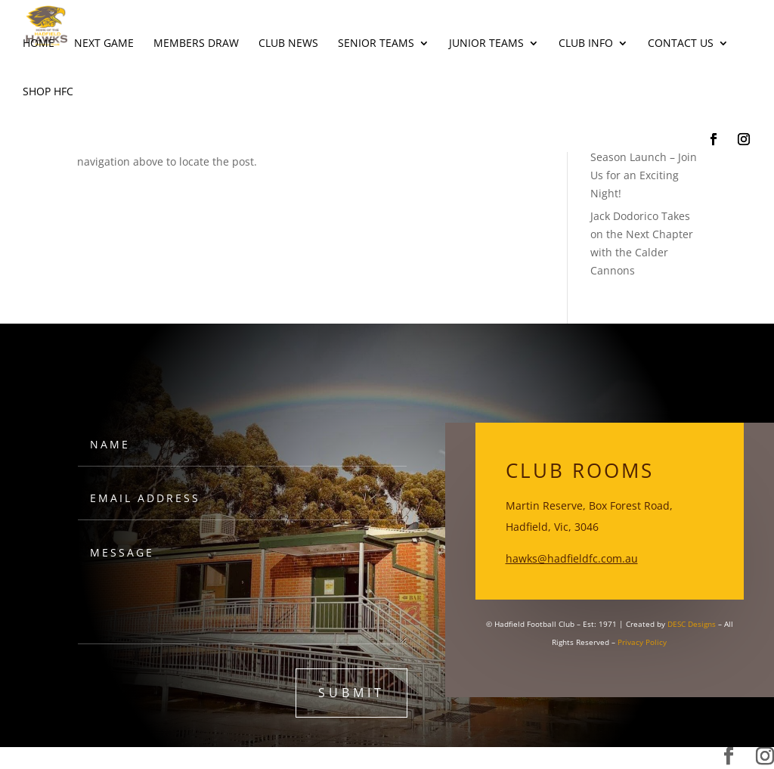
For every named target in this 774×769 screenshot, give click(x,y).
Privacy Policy (642, 642)
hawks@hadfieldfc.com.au (572, 558)
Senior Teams (376, 44)
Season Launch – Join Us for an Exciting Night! (643, 175)
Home (38, 44)
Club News (288, 44)
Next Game (104, 44)
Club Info (586, 44)
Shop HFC (48, 92)
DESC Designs (691, 624)
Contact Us (681, 44)
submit (351, 692)
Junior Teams (486, 44)
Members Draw (196, 44)
